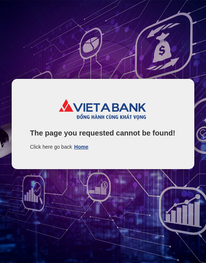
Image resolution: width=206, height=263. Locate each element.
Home (81, 147)
